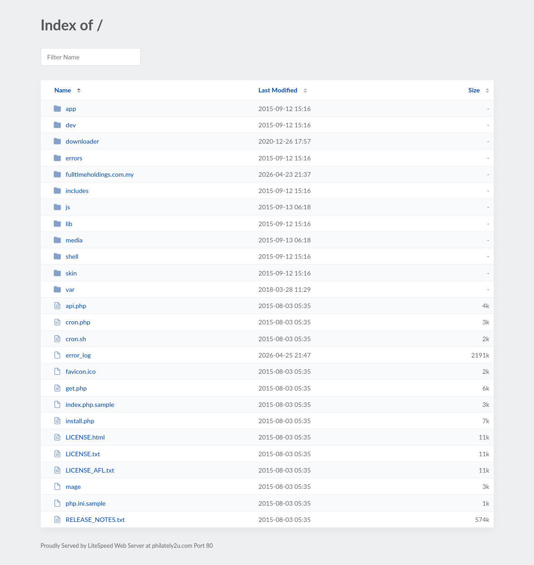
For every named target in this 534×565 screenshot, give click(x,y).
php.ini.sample (79, 503)
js (61, 207)
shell (65, 256)
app (64, 108)
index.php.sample (84, 404)
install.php (73, 421)
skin (65, 273)
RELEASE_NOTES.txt (89, 519)
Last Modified (278, 90)
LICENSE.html (79, 437)
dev (64, 125)
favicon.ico (74, 371)
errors (67, 158)
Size (474, 90)
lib (62, 223)
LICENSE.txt (76, 454)
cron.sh (69, 339)
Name (62, 90)
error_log (72, 355)
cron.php (72, 322)
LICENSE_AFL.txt (83, 470)
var (64, 289)
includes (71, 190)
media (68, 240)
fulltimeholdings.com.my (93, 174)
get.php (70, 388)
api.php (70, 305)
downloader (76, 141)
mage (67, 486)
